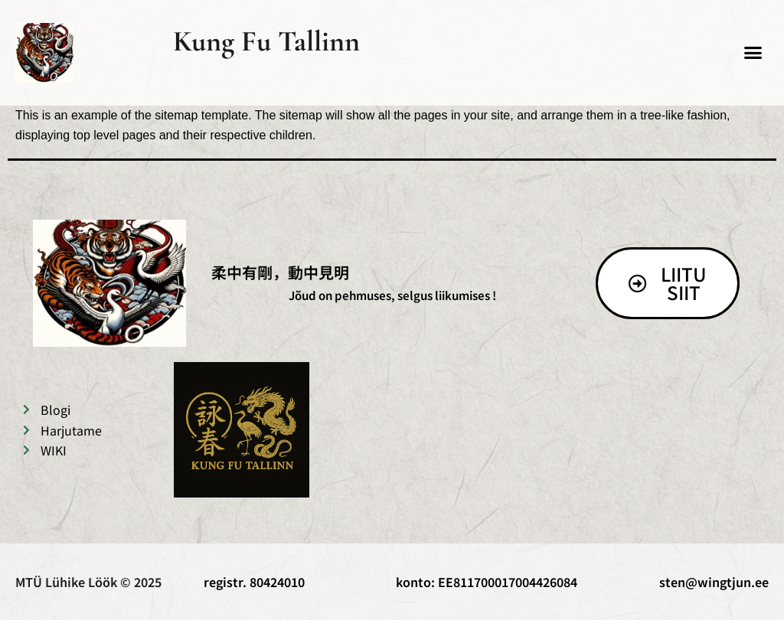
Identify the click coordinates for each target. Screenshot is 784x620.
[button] (753, 52)
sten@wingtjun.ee (714, 582)
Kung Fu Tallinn (266, 41)
